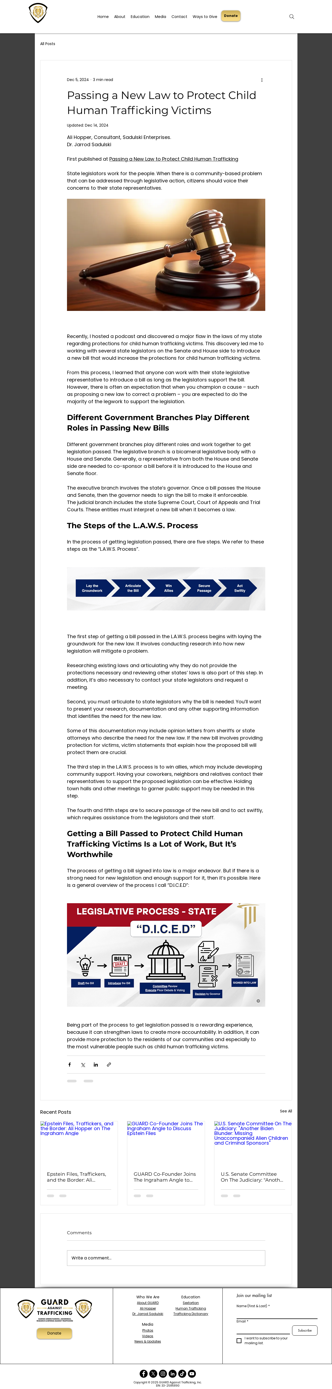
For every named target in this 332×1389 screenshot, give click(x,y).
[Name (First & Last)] (275, 1314)
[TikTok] (182, 1374)
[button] (119, 14)
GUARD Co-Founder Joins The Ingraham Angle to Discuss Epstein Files (165, 1177)
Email (242, 1321)
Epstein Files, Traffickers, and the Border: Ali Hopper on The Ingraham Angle (77, 1177)
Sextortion (191, 1302)
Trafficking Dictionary (190, 1313)
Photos (147, 1330)
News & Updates (148, 1341)
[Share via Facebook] (69, 1064)
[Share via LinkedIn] (95, 1064)
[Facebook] (144, 1374)
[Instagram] (163, 1374)
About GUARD (148, 1302)
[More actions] (262, 79)
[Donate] (230, 15)
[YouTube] (192, 1374)
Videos (147, 1336)
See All (286, 1111)
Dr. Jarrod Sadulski (147, 1313)
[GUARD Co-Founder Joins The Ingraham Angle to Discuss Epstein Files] (166, 1143)
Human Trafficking (191, 1308)
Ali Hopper (148, 1308)
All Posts (47, 43)
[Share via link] (108, 1064)
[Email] (262, 1329)
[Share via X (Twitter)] (82, 1064)
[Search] (291, 16)
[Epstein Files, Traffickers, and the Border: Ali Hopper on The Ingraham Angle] (79, 1143)
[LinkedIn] (173, 1374)
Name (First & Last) (253, 1306)
